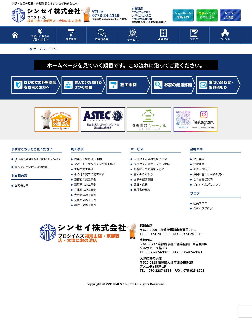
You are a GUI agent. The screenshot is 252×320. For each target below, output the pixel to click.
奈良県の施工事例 (85, 199)
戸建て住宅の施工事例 (88, 158)
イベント (225, 35)
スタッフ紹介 (201, 169)
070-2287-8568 (142, 19)
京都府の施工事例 (85, 179)
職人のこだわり (143, 174)
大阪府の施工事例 (85, 194)
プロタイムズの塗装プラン (150, 158)
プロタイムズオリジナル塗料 (152, 164)
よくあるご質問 (203, 179)
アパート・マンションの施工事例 (95, 164)
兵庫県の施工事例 (85, 189)
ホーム (38, 49)
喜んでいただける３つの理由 (32, 166)
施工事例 (71, 35)
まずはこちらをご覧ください (40, 35)
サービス (132, 35)
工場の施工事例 (83, 169)
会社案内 (163, 35)
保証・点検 (140, 184)
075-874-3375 (141, 12)
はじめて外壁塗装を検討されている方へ (38, 160)
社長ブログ (200, 203)
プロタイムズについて (207, 184)
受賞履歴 (198, 164)
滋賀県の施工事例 (85, 184)
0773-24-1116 (105, 15)
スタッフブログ (203, 208)
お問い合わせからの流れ (208, 174)
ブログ (194, 35)
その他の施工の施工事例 (89, 174)
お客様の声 (102, 35)
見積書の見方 (142, 189)
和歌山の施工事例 (85, 205)
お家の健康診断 (143, 179)
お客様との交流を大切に (149, 169)
